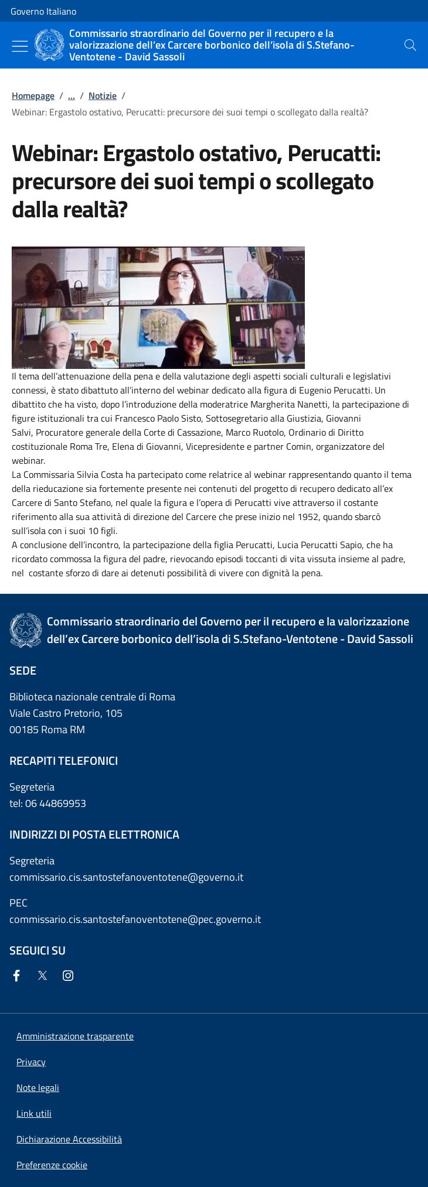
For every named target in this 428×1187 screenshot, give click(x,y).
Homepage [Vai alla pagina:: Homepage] (33, 95)
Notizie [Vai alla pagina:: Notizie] (103, 95)
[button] (51, 1165)
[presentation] (410, 45)
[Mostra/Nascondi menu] (20, 46)
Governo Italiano (43, 11)
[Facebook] (18, 976)
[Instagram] (70, 976)
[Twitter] (44, 976)
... (71, 95)
